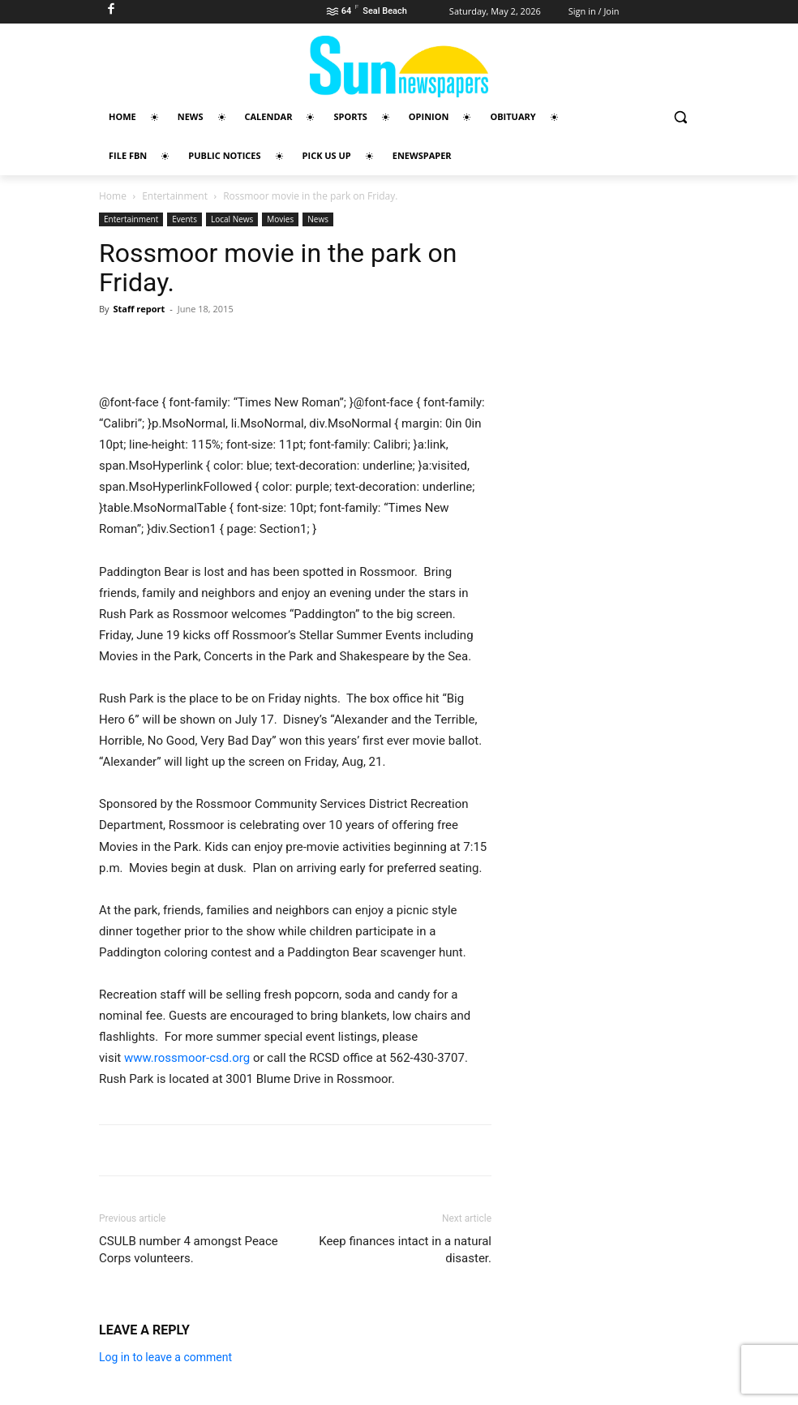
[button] (680, 117)
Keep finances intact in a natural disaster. (405, 1249)
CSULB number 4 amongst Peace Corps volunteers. (188, 1249)
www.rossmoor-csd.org (187, 1058)
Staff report (139, 309)
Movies (280, 219)
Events (184, 219)
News (317, 219)
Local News (232, 219)
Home (113, 196)
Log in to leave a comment (165, 1357)
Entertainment (175, 196)
